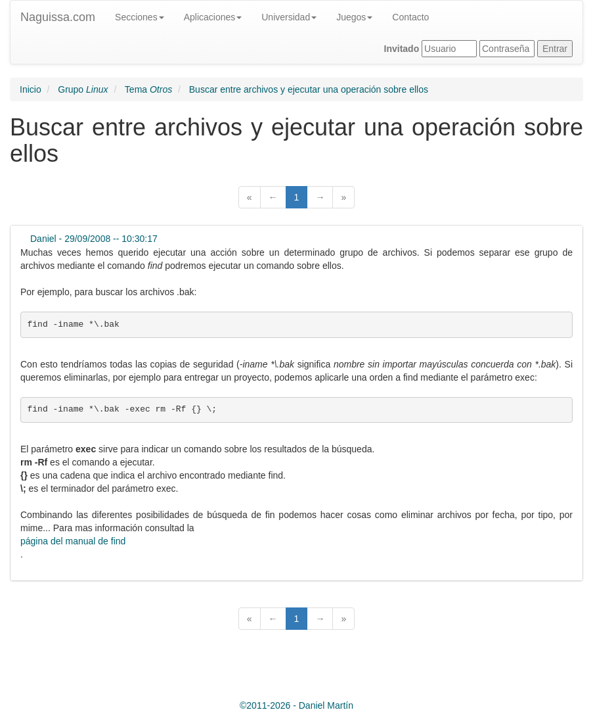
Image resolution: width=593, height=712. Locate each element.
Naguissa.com (57, 17)
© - (296, 705)
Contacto (410, 17)
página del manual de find (72, 541)
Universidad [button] (289, 17)
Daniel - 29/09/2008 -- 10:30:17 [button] (94, 238)
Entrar (554, 48)
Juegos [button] (354, 17)
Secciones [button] (139, 17)
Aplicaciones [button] (213, 17)
